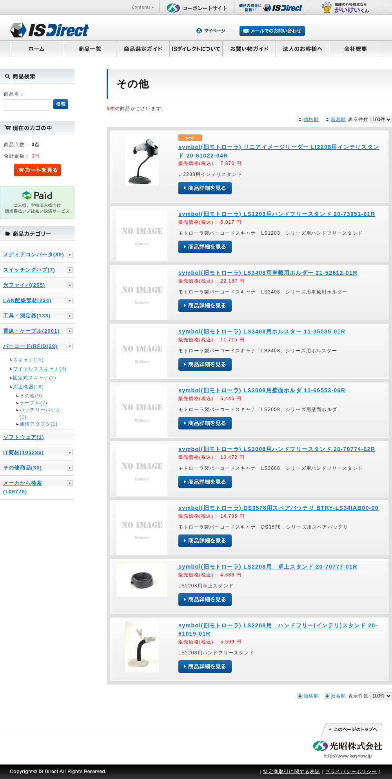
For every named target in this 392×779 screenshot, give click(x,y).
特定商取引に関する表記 (291, 771)
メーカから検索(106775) (22, 487)
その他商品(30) (22, 468)
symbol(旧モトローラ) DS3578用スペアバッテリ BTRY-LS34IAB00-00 (278, 508)
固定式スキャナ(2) (34, 377)
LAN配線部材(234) (27, 300)
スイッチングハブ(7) (29, 270)
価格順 (311, 119)
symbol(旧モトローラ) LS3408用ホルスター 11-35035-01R (261, 331)
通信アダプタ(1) (39, 424)
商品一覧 (89, 48)
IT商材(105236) (23, 452)
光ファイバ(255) (24, 285)
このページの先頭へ (351, 729)
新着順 (339, 119)
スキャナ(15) (28, 359)
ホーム (36, 48)
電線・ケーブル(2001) (31, 331)
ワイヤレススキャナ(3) (40, 368)
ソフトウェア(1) (23, 437)
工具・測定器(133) (27, 316)
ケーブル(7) (33, 403)
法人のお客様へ (302, 48)
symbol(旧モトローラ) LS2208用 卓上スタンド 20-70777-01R (268, 566)
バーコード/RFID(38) (30, 346)
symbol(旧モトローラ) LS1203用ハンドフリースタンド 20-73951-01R (276, 214)
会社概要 (355, 48)
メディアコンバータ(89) (33, 254)
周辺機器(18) (28, 387)
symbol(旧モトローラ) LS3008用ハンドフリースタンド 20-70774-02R (276, 449)
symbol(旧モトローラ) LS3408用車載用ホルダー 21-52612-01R (268, 273)
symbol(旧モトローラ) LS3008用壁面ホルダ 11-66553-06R (261, 390)
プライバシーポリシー (351, 771)
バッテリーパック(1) (40, 413)
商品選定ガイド (143, 48)
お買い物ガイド (249, 48)
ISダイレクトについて (196, 48)
